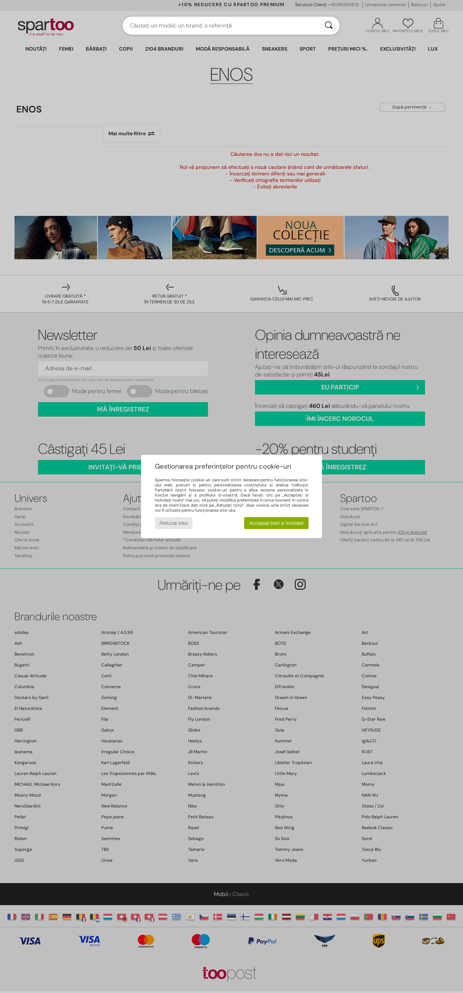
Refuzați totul (174, 523)
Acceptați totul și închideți (276, 523)
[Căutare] (329, 26)
